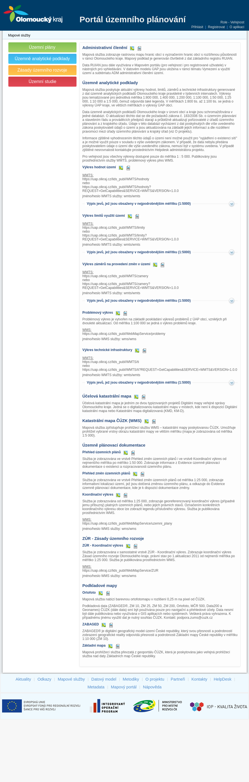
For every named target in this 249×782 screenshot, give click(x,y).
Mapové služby (19, 35)
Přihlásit (197, 27)
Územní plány (42, 47)
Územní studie (42, 81)
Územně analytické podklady (42, 58)
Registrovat (216, 27)
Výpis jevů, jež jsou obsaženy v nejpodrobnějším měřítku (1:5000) (139, 204)
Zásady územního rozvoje (42, 70)
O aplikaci (237, 27)
